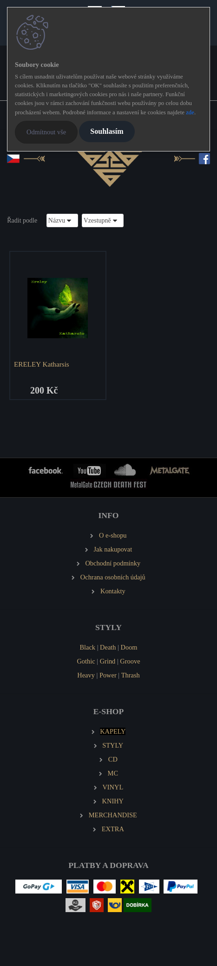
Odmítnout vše (46, 132)
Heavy (86, 675)
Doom (129, 647)
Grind (108, 661)
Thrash (130, 675)
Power (108, 675)
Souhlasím (106, 131)
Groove (130, 661)
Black (87, 647)
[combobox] (62, 220)
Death (108, 647)
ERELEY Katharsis (41, 364)
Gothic (86, 661)
